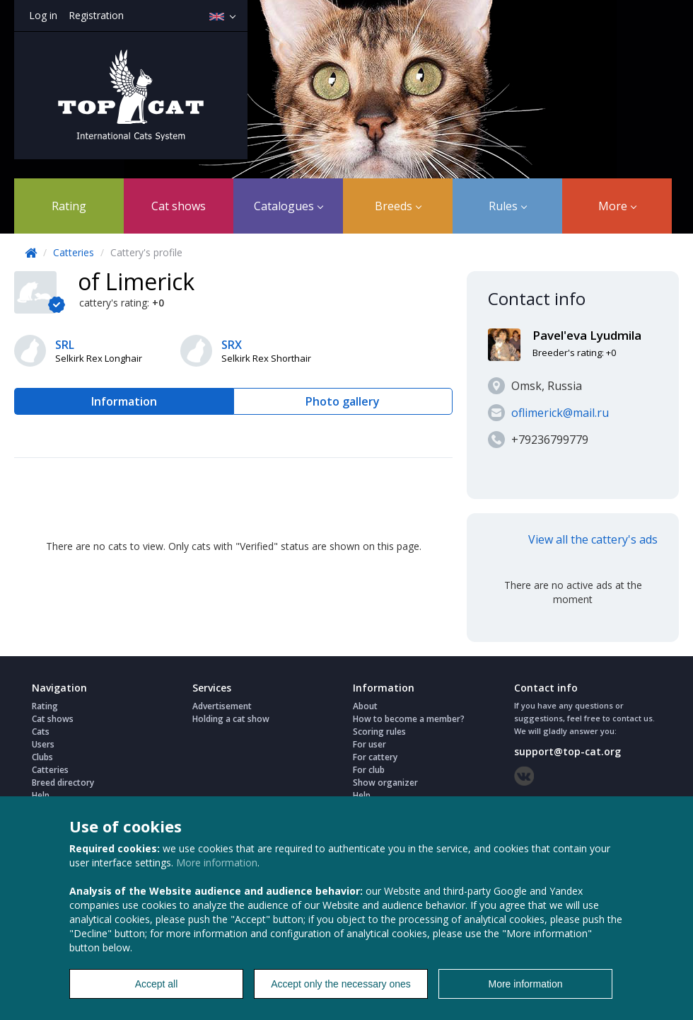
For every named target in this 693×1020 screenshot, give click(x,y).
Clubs (42, 757)
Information (124, 401)
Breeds (398, 206)
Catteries (73, 252)
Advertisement (222, 706)
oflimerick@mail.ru (560, 412)
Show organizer (385, 783)
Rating (69, 206)
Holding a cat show (230, 719)
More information (216, 862)
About (365, 706)
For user (369, 744)
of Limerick (136, 281)
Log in (43, 15)
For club (369, 770)
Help (41, 795)
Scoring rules (379, 732)
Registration (96, 15)
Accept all (156, 984)
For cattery (375, 757)
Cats (41, 732)
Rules (508, 206)
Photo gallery (342, 401)
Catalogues (288, 206)
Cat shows (178, 206)
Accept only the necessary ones (341, 984)
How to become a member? (409, 719)
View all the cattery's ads (593, 539)
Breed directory (63, 783)
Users (43, 744)
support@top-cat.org (567, 751)
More (617, 206)
